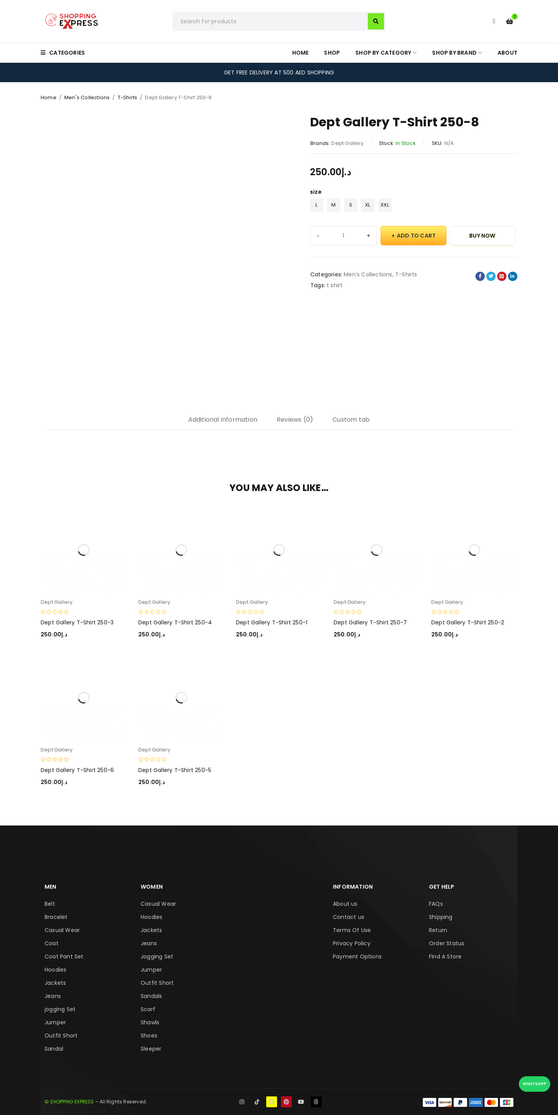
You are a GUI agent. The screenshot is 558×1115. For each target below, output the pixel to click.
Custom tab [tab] (351, 419)
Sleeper (151, 1049)
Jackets (55, 983)
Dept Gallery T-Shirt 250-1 (271, 622)
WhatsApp (534, 1084)
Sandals (151, 996)
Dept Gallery (347, 143)
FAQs (436, 904)
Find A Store (445, 956)
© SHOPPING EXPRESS (69, 1101)
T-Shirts (128, 97)
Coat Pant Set (64, 956)
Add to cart (416, 236)
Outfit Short (61, 1035)
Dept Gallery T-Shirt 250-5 (174, 770)
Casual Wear (62, 930)
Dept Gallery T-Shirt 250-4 (175, 622)
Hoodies (55, 970)
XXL (385, 205)
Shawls (150, 1022)
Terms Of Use (352, 930)
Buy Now (482, 236)
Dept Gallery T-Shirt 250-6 (77, 770)
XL (367, 205)
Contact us (348, 917)
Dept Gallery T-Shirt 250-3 (77, 622)
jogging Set (60, 1009)
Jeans (53, 996)
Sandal (54, 1049)
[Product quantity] (343, 235)
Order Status (446, 943)
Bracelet (56, 917)
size (316, 192)
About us (345, 904)
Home (49, 97)
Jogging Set (157, 956)
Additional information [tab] (222, 419)
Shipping (441, 917)
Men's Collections (87, 97)
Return (438, 930)
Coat (52, 943)
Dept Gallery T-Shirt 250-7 (370, 622)
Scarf (148, 1009)
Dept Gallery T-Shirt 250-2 (467, 622)
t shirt (335, 285)
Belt (50, 904)
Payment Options (357, 956)
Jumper (55, 1022)
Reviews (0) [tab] (295, 419)
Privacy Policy (351, 943)
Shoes (149, 1035)
